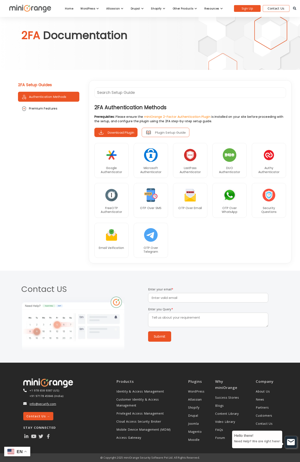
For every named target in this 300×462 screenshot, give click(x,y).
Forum (220, 438)
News (260, 399)
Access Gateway (128, 438)
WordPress (89, 8)
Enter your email (160, 289)
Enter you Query (160, 309)
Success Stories (227, 397)
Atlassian (115, 8)
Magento (195, 432)
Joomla (193, 424)
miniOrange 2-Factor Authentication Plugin (177, 117)
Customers (264, 415)
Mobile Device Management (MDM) (143, 429)
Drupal (137, 8)
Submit (159, 336)
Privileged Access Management (140, 413)
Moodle (194, 440)
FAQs (219, 430)
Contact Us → (38, 416)
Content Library (227, 414)
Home (69, 8)
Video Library (225, 422)
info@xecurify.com (43, 404)
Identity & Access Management (140, 391)
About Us (263, 391)
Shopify (158, 8)
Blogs (219, 406)
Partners (262, 407)
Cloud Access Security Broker (138, 421)
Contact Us (276, 8)
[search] (294, 8)
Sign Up (247, 8)
